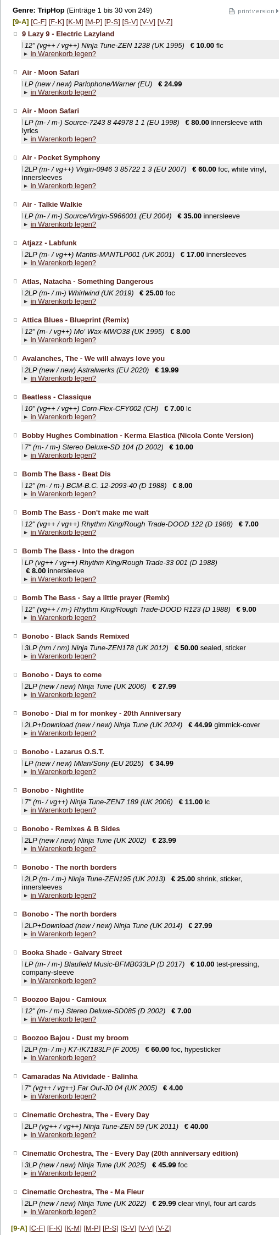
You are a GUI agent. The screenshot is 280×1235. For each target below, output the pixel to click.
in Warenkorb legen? (63, 54)
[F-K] (56, 22)
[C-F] (39, 22)
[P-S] (112, 22)
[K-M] (74, 22)
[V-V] (147, 22)
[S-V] (130, 22)
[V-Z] (165, 22)
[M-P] (93, 22)
